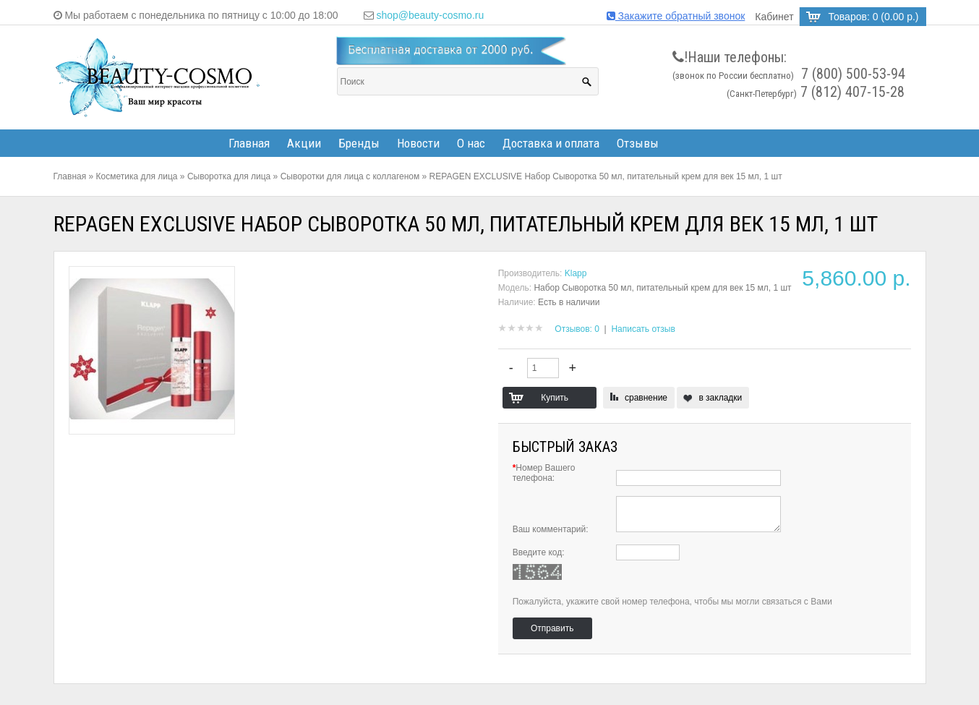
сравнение (646, 398)
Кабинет (774, 16)
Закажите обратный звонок (676, 16)
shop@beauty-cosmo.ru (430, 15)
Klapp (576, 273)
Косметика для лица (137, 176)
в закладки (720, 398)
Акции (304, 143)
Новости (418, 143)
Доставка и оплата (551, 143)
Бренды (359, 143)
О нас (471, 143)
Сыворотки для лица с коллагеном (350, 176)
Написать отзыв (643, 329)
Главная (249, 143)
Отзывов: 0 (577, 329)
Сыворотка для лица (228, 176)
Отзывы (638, 143)
